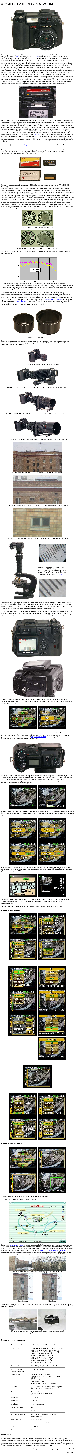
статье (60, 574)
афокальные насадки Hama (54, 299)
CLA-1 (3, 299)
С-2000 (36, 56)
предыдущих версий (16, 1245)
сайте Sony (23, 145)
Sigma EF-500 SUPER (38, 737)
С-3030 (16, 56)
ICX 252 (36, 134)
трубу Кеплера (21, 301)
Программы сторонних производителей (53, 1250)
